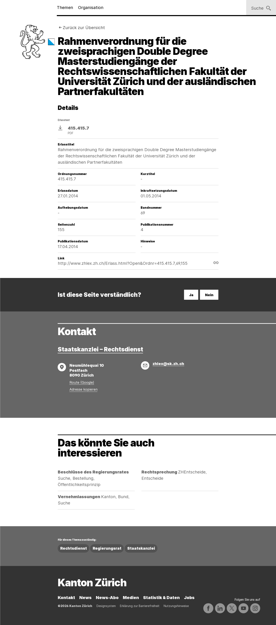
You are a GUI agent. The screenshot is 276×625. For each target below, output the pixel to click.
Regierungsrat (107, 548)
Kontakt (66, 597)
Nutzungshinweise (176, 606)
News (85, 597)
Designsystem (106, 606)
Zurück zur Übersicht (84, 27)
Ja (191, 295)
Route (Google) (81, 382)
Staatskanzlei (141, 548)
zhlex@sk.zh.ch (168, 363)
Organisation (90, 7)
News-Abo (107, 597)
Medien (131, 597)
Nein (209, 295)
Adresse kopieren (83, 389)
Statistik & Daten (161, 597)
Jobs (189, 597)
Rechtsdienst (73, 548)
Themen (65, 7)
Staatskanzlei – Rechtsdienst (100, 349)
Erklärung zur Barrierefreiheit (139, 606)
